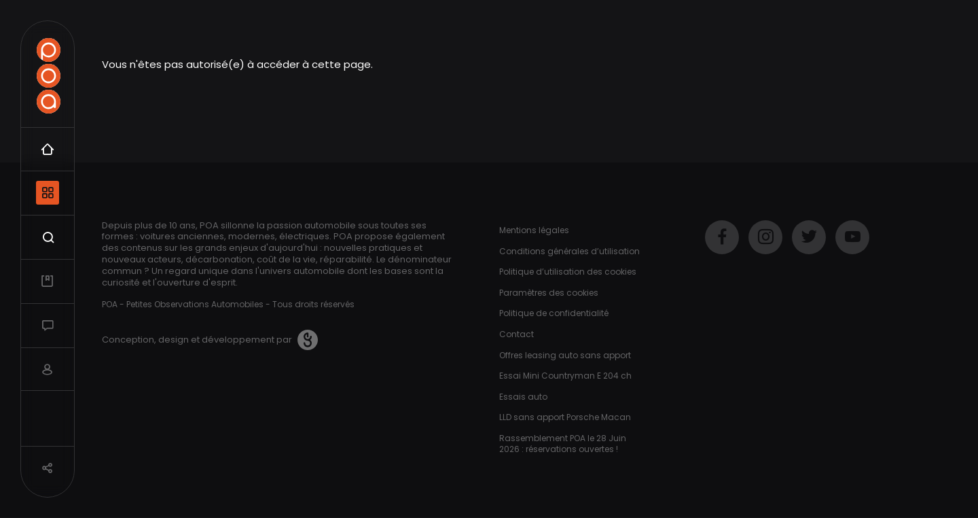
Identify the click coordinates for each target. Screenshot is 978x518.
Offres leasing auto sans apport (565, 355)
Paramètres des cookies (548, 292)
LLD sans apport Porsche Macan (565, 417)
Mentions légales (534, 230)
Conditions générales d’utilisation (569, 251)
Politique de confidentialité (554, 313)
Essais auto (523, 396)
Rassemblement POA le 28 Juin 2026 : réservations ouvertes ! (562, 443)
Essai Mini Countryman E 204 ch (565, 375)
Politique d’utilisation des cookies (567, 271)
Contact (516, 334)
